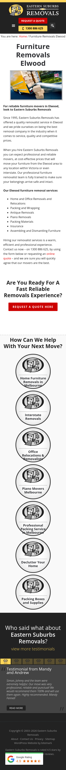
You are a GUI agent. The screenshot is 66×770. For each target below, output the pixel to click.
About (14, 739)
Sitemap (50, 739)
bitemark (46, 743)
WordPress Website (25, 743)
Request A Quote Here (33, 307)
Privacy (39, 739)
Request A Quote (33, 20)
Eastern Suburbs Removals (33, 10)
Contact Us (26, 739)
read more (16, 708)
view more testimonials (33, 649)
